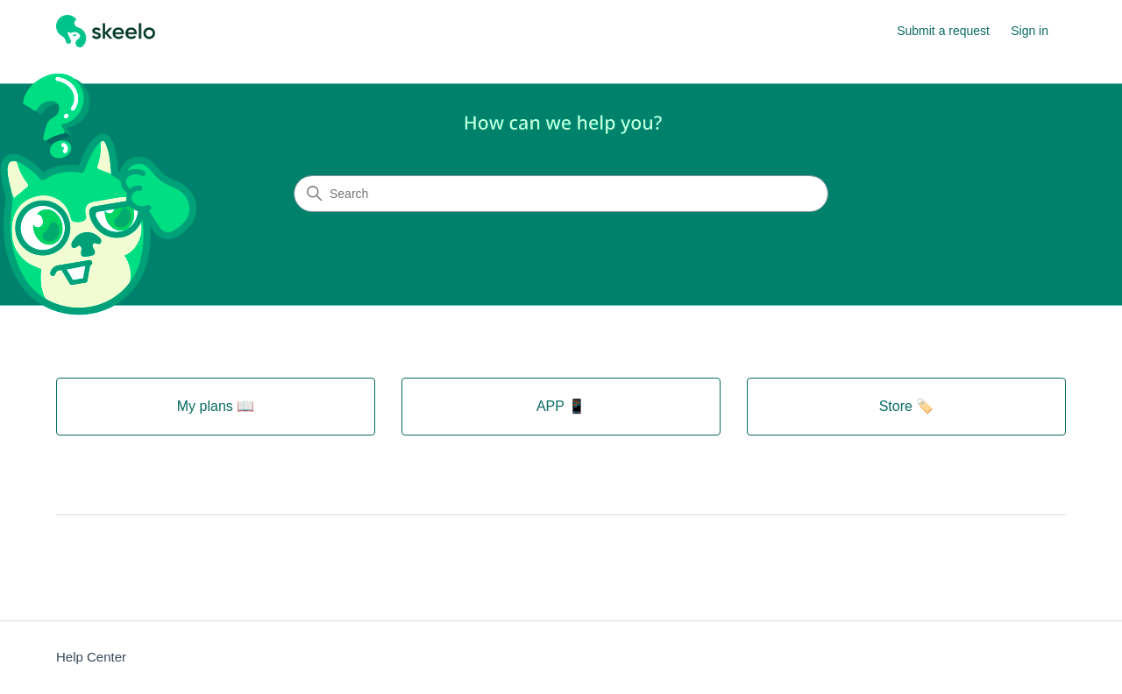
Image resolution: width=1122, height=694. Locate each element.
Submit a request (943, 31)
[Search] (561, 193)
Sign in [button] (1029, 31)
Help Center (91, 656)
